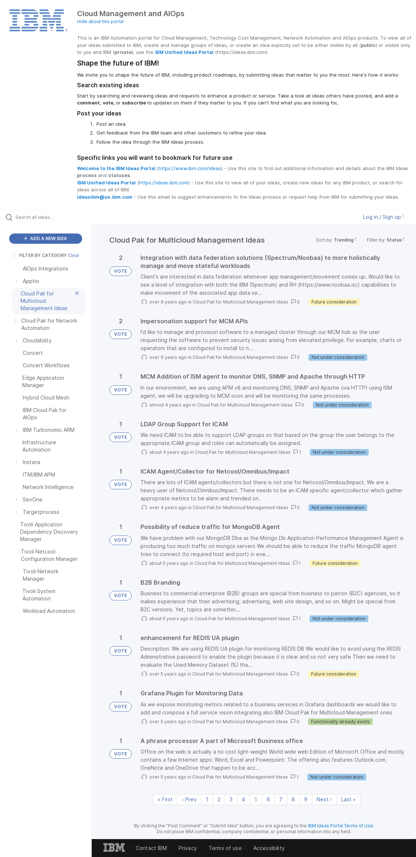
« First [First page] (165, 799)
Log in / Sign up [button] (383, 217)
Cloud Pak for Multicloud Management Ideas (240, 302)
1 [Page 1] (207, 799)
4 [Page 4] (243, 799)
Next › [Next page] (324, 799)
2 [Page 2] (219, 799)
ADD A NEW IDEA (45, 238)
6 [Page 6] (268, 799)
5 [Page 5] (256, 799)
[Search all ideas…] (50, 217)
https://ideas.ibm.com (163, 182)
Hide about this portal (100, 21)
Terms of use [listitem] (225, 848)
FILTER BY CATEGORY (39, 255)
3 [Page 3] (231, 799)
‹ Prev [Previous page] (189, 799)
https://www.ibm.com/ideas (189, 168)
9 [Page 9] (305, 799)
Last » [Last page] (348, 799)
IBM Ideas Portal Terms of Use (340, 825)
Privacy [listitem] (188, 848)
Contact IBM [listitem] (151, 848)
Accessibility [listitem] (269, 848)
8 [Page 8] (293, 799)
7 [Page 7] (280, 799)
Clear (74, 255)
